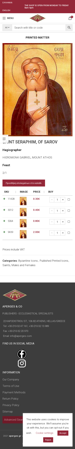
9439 (10, 232)
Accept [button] (62, 433)
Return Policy (10, 398)
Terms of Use (10, 386)
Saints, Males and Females (18, 265)
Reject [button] (48, 440)
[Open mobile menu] (8, 18)
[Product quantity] (57, 200)
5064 (10, 221)
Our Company (10, 379)
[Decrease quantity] (51, 200)
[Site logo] (37, 17)
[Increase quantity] (62, 200)
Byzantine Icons (28, 260)
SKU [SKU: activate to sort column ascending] (6, 191)
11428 (11, 198)
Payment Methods (13, 392)
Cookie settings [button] (44, 432)
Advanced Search (14, 419)
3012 (10, 209)
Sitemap (7, 411)
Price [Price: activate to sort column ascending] (36, 191)
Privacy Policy (10, 405)
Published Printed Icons (54, 260)
